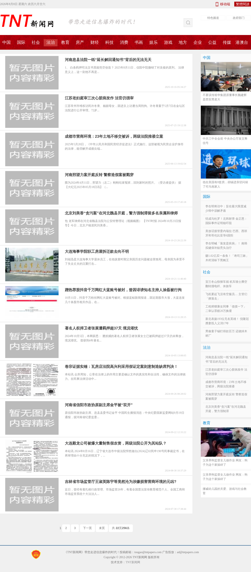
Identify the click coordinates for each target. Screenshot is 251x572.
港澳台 (242, 42)
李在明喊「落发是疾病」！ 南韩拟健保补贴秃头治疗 (226, 245)
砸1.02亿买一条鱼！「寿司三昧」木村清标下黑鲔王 (227, 258)
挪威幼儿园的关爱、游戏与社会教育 (225, 491)
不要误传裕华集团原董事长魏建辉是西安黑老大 (225, 97)
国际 (21, 42)
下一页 (87, 528)
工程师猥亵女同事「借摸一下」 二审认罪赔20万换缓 (225, 309)
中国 (206, 58)
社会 (36, 42)
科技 (109, 42)
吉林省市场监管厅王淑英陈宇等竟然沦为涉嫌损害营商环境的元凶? (120, 482)
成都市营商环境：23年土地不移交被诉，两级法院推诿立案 (114, 136)
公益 (212, 42)
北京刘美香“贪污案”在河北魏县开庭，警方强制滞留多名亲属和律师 (121, 213)
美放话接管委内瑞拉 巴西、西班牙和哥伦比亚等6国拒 (226, 233)
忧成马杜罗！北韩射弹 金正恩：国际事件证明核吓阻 (226, 221)
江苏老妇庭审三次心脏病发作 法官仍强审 (99, 98)
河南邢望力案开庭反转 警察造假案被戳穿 (99, 175)
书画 (138, 42)
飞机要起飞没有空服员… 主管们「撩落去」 (226, 296)
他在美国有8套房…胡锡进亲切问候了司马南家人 (225, 184)
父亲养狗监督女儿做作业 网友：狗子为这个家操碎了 (225, 462)
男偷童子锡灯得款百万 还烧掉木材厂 (226, 333)
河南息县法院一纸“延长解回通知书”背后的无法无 (226, 359)
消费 (124, 42)
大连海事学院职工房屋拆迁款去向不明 (97, 251)
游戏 (168, 42)
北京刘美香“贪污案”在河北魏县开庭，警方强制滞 (225, 409)
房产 (80, 42)
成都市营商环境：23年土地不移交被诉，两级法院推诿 (225, 384)
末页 (102, 528)
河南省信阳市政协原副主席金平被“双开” (99, 405)
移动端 (225, 4)
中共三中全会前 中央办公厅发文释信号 (225, 141)
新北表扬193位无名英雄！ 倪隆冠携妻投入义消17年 (227, 321)
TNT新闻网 (133, 562)
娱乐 (153, 42)
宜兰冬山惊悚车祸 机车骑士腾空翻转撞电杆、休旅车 (226, 284)
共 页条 (121, 528)
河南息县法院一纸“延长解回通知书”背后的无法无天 (108, 60)
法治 (50, 42)
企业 (197, 42)
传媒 (227, 42)
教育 (65, 42)
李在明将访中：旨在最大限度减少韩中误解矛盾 (225, 208)
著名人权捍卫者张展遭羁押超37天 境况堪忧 (101, 328)
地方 (183, 42)
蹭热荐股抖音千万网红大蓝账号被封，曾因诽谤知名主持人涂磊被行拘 (123, 290)
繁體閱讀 (242, 4)
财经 (94, 42)
